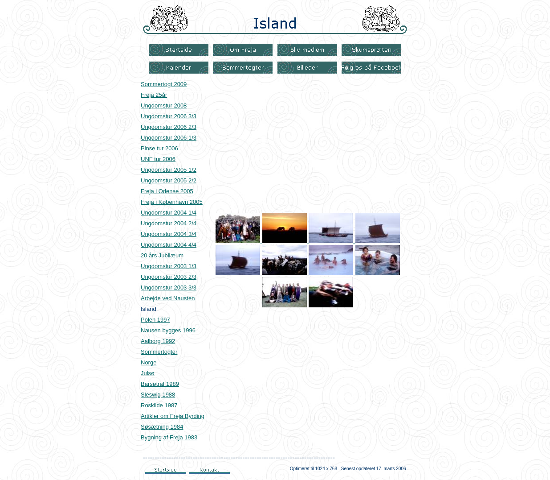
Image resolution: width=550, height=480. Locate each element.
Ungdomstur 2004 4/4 (168, 244)
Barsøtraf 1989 (160, 384)
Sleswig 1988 (158, 394)
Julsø (148, 373)
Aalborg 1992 (158, 341)
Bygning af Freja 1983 (169, 437)
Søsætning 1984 (162, 426)
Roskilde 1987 (159, 405)
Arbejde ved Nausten (168, 298)
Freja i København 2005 (172, 202)
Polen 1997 (155, 319)
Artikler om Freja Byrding (172, 416)
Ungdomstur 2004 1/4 (168, 212)
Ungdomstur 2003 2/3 (168, 276)
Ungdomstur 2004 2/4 (168, 223)
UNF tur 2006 (158, 159)
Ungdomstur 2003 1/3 (168, 266)
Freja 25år (154, 94)
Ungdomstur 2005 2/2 (168, 180)
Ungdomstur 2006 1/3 (168, 137)
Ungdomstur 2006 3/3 (168, 116)
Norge (148, 362)
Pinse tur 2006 (159, 148)
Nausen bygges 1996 (168, 330)
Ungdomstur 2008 (164, 105)
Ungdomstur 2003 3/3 (168, 287)
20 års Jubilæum (162, 255)
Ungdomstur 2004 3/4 (168, 234)
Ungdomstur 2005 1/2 (168, 169)
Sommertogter (159, 351)
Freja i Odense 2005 (167, 191)
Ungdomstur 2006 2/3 (168, 127)
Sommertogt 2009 (164, 84)
